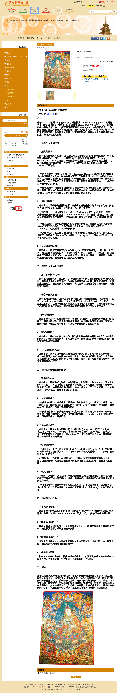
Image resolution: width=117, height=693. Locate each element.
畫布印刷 (11, 93)
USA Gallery (113, 2)
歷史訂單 (79, 2)
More (26, 163)
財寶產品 (30, 38)
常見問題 (10, 171)
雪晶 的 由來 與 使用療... (15, 157)
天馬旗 (8, 104)
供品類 (8, 71)
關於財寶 (21, 38)
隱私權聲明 (11, 191)
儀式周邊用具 (11, 67)
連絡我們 (57, 38)
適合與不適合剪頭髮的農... (16, 155)
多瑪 (8, 60)
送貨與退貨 (11, 169)
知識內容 (10, 160)
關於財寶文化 (11, 180)
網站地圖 (10, 174)
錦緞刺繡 (11, 89)
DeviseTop (77, 689)
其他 (8, 53)
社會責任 (10, 186)
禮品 (8, 107)
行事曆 (48, 38)
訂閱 (25, 124)
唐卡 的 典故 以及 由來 (47, 673)
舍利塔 (8, 64)
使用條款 (10, 194)
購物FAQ (40, 38)
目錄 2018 (10, 203)
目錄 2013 (10, 200)
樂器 (8, 75)
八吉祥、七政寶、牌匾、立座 (16, 57)
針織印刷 (11, 97)
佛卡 (8, 100)
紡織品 (8, 78)
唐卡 (8, 86)
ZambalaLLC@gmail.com (38, 687)
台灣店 (103, 2)
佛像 (8, 82)
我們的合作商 (11, 183)
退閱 (21, 124)
